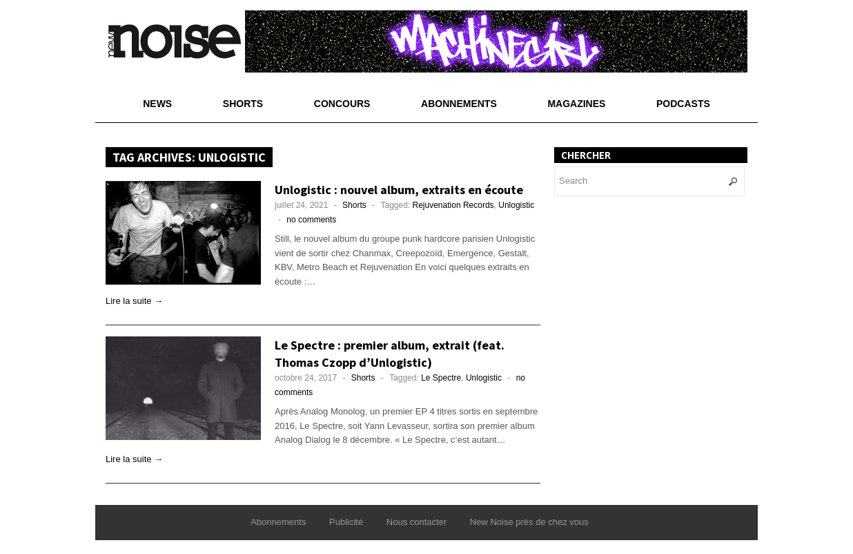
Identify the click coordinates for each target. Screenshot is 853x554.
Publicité (346, 522)
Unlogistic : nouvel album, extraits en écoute (399, 190)
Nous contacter (416, 522)
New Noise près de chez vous (529, 522)
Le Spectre (441, 378)
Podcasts (683, 103)
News (157, 103)
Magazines (576, 103)
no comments (311, 220)
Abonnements (459, 103)
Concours (342, 103)
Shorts (243, 103)
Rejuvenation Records (453, 205)
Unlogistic (516, 205)
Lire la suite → (134, 301)
